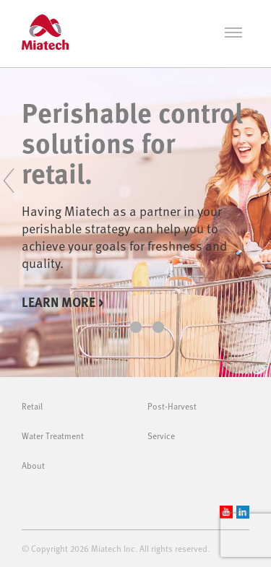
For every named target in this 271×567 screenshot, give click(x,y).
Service (161, 435)
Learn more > (62, 301)
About (33, 465)
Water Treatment (53, 435)
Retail (32, 405)
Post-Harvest (172, 405)
